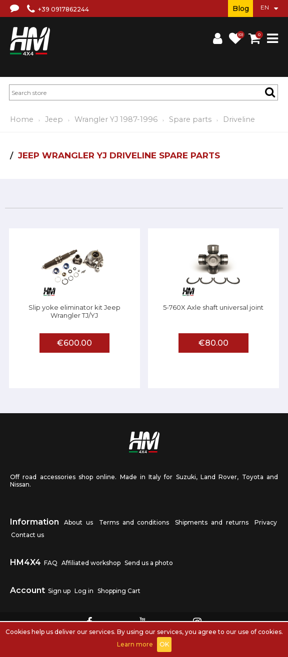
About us (78, 522)
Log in (84, 591)
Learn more (135, 644)
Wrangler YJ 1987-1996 (116, 119)
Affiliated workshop (91, 563)
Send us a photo (148, 563)
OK (164, 644)
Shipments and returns (211, 522)
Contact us (27, 535)
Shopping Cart (119, 591)
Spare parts (190, 119)
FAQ (51, 563)
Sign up (59, 591)
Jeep (54, 119)
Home (22, 119)
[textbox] (143, 92)
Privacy (265, 522)
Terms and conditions (134, 522)
